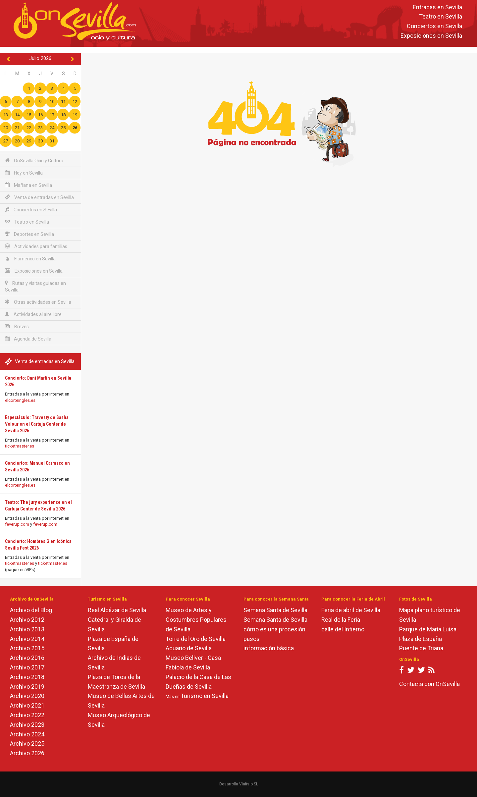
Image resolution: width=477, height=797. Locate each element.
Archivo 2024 (27, 734)
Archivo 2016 (27, 657)
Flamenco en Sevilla (30, 258)
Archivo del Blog (31, 610)
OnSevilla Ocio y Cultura (34, 160)
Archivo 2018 (27, 676)
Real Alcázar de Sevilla (117, 610)
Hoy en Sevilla (24, 173)
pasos (251, 638)
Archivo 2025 (27, 743)
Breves (17, 326)
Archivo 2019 (27, 686)
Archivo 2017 (27, 667)
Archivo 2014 (27, 638)
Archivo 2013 (27, 629)
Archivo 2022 (27, 715)
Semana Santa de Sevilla (275, 610)
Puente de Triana (421, 648)
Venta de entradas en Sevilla (39, 197)
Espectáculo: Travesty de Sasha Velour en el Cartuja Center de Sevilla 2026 (37, 424)
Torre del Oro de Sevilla (196, 638)
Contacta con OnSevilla (429, 683)
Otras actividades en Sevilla (38, 302)
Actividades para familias (36, 246)
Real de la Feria (340, 619)
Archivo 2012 (27, 619)
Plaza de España (420, 638)
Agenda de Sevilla (28, 339)
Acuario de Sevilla (189, 648)
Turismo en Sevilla (205, 695)
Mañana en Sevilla (28, 185)
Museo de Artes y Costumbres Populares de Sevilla (196, 620)
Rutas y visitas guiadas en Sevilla (35, 286)
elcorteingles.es (20, 400)
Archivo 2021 (27, 705)
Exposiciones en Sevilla (431, 35)
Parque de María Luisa (427, 629)
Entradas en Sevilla (437, 7)
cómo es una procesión (274, 629)
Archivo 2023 (27, 724)
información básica (268, 648)
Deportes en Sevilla (29, 234)
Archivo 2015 (27, 648)
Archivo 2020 (27, 695)
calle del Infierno (342, 629)
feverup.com (17, 524)
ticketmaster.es (19, 446)
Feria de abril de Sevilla (350, 610)
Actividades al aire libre (33, 314)
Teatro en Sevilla (440, 16)
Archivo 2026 (27, 753)
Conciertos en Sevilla (434, 26)
